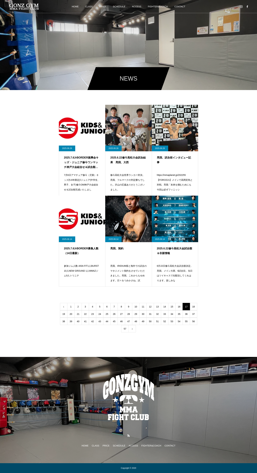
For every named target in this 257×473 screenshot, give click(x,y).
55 (186, 321)
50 (150, 321)
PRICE (102, 6)
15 (172, 306)
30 (143, 314)
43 (100, 321)
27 (121, 314)
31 (150, 314)
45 (114, 321)
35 (179, 314)
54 (179, 321)
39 (71, 321)
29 (136, 314)
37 (193, 314)
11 (143, 306)
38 (63, 321)
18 (193, 306)
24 (100, 314)
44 (107, 321)
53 (172, 321)
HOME (75, 6)
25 (107, 314)
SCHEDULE (119, 6)
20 (71, 314)
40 (78, 321)
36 (186, 314)
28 (128, 314)
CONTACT (179, 6)
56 (193, 321)
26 (114, 314)
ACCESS (136, 6)
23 (92, 314)
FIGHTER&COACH (158, 6)
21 (78, 314)
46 (121, 321)
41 (85, 321)
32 (157, 314)
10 (136, 306)
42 (92, 321)
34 (172, 314)
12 (150, 306)
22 (85, 314)
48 (136, 321)
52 (164, 321)
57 (125, 328)
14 (164, 306)
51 (157, 321)
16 (179, 306)
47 (128, 321)
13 (157, 306)
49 (143, 321)
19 (63, 314)
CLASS (89, 6)
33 (164, 314)
